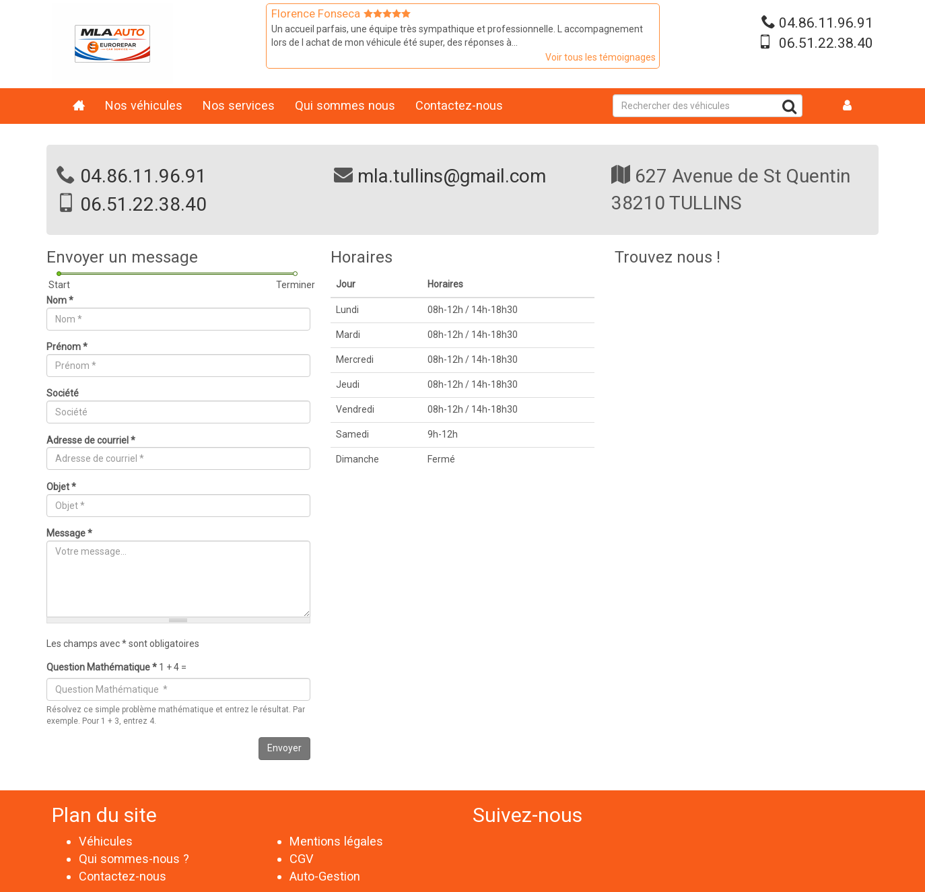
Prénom (67, 346)
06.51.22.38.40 (826, 43)
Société (62, 393)
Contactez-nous (459, 105)
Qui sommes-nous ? (134, 859)
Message (69, 533)
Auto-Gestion (324, 876)
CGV (301, 859)
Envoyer (284, 748)
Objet (61, 486)
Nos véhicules (143, 105)
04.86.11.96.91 (826, 23)
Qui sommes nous (345, 105)
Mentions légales (336, 841)
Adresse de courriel (90, 440)
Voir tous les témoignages (600, 57)
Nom (59, 300)
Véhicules (106, 841)
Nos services (239, 105)
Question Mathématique (101, 667)
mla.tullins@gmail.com (451, 176)
